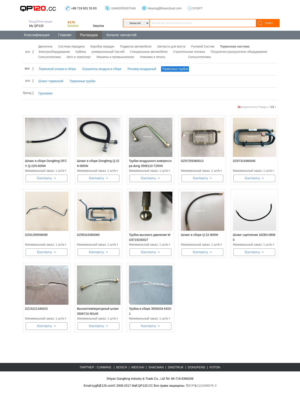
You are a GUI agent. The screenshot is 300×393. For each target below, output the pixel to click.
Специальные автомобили (148, 51)
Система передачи (71, 46)
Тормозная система (234, 46)
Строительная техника (189, 51)
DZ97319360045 (244, 161)
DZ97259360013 (192, 161)
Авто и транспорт (79, 57)
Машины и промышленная (115, 57)
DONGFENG (196, 367)
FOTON (215, 367)
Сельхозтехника (49, 57)
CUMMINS (104, 367)
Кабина (81, 51)
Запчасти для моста (171, 46)
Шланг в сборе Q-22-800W (199, 234)
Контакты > (46, 178)
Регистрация (44, 21)
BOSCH (121, 367)
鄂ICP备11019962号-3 (201, 385)
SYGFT (197, 8)
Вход (32, 21)
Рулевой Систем (202, 46)
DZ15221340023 (36, 308)
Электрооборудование (54, 51)
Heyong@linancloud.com (165, 8)
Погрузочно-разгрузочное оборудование (239, 51)
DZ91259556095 (36, 234)
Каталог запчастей (122, 35)
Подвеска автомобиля (136, 46)
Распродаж (89, 35)
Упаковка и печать (152, 57)
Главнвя (64, 35)
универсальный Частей (108, 51)
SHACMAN (156, 367)
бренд (27, 93)
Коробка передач (102, 46)
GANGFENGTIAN (123, 8)
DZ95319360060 (88, 234)
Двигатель (45, 46)
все (27, 51)
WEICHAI (137, 367)
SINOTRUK (175, 367)
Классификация (37, 35)
